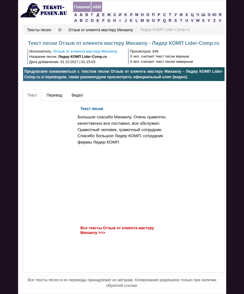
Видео (77, 95)
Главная (82, 7)
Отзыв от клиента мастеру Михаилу (101, 30)
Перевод (54, 95)
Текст (32, 95)
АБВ (96, 7)
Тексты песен (39, 30)
